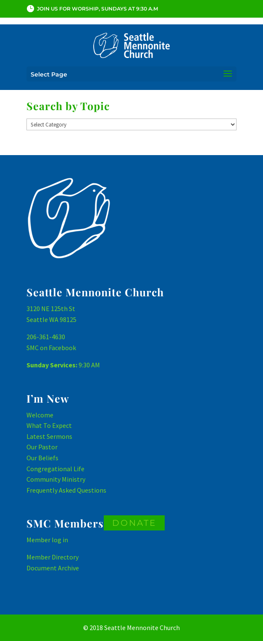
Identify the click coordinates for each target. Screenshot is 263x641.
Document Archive (52, 568)
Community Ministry (55, 479)
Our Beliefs (42, 458)
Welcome (39, 415)
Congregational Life (55, 468)
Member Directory (52, 557)
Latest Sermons (49, 436)
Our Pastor (42, 447)
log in (60, 539)
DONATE (134, 523)
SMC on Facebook (51, 347)
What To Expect (49, 425)
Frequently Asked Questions (66, 490)
